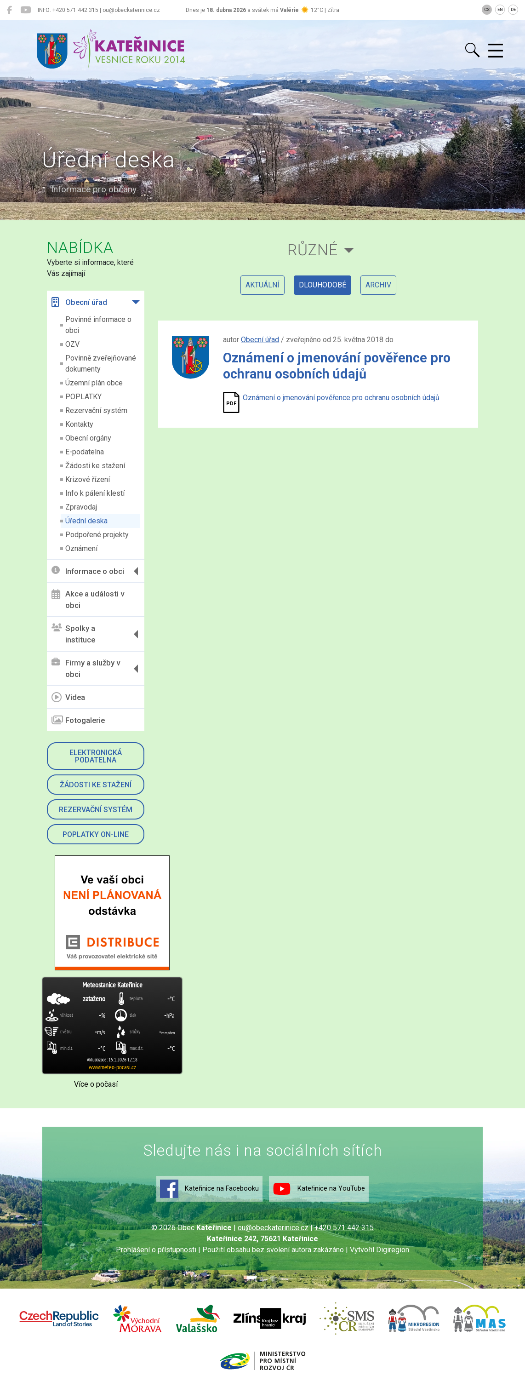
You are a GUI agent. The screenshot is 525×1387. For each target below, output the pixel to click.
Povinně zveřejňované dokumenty (100, 363)
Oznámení (81, 548)
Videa (68, 697)
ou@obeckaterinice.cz (273, 1227)
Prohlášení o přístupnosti (156, 1249)
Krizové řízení (87, 479)
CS (487, 9)
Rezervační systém (96, 410)
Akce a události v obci (87, 599)
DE (513, 9)
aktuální (262, 285)
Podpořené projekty (97, 534)
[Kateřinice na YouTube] (25, 10)
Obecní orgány (88, 438)
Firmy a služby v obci (85, 668)
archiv (378, 285)
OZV (72, 344)
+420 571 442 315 (344, 1227)
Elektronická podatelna (95, 756)
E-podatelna (84, 451)
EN (500, 9)
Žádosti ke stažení (95, 465)
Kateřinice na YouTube (319, 1189)
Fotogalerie (78, 720)
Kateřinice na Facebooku (209, 1189)
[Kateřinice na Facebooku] (9, 10)
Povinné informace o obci (98, 325)
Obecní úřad (79, 302)
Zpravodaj (81, 507)
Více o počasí (96, 1084)
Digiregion (392, 1249)
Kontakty (79, 424)
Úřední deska (86, 520)
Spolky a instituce (73, 634)
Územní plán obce (94, 382)
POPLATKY (83, 396)
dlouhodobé (322, 285)
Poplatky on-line (96, 834)
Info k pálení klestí (95, 493)
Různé (312, 250)
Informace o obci (87, 571)
